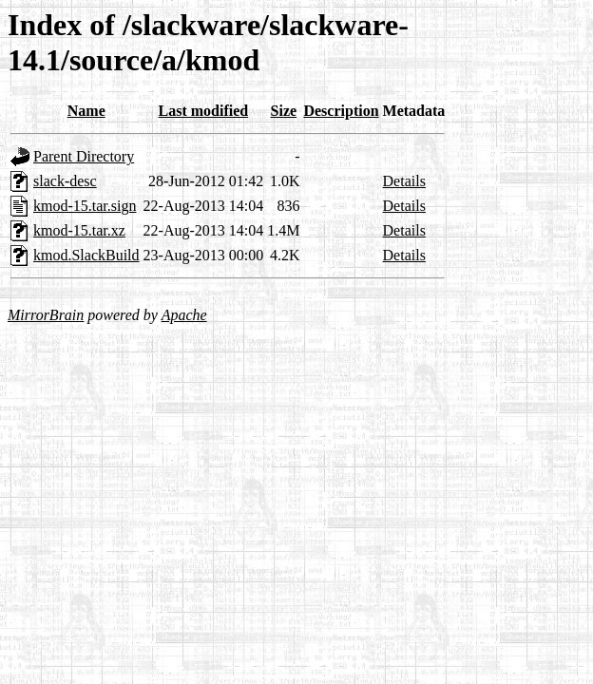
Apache (184, 315)
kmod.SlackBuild (86, 255)
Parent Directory (83, 156)
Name (86, 111)
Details (404, 181)
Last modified (204, 111)
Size (284, 111)
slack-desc (65, 181)
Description (340, 111)
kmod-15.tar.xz (79, 230)
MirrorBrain (46, 315)
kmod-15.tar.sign (84, 206)
